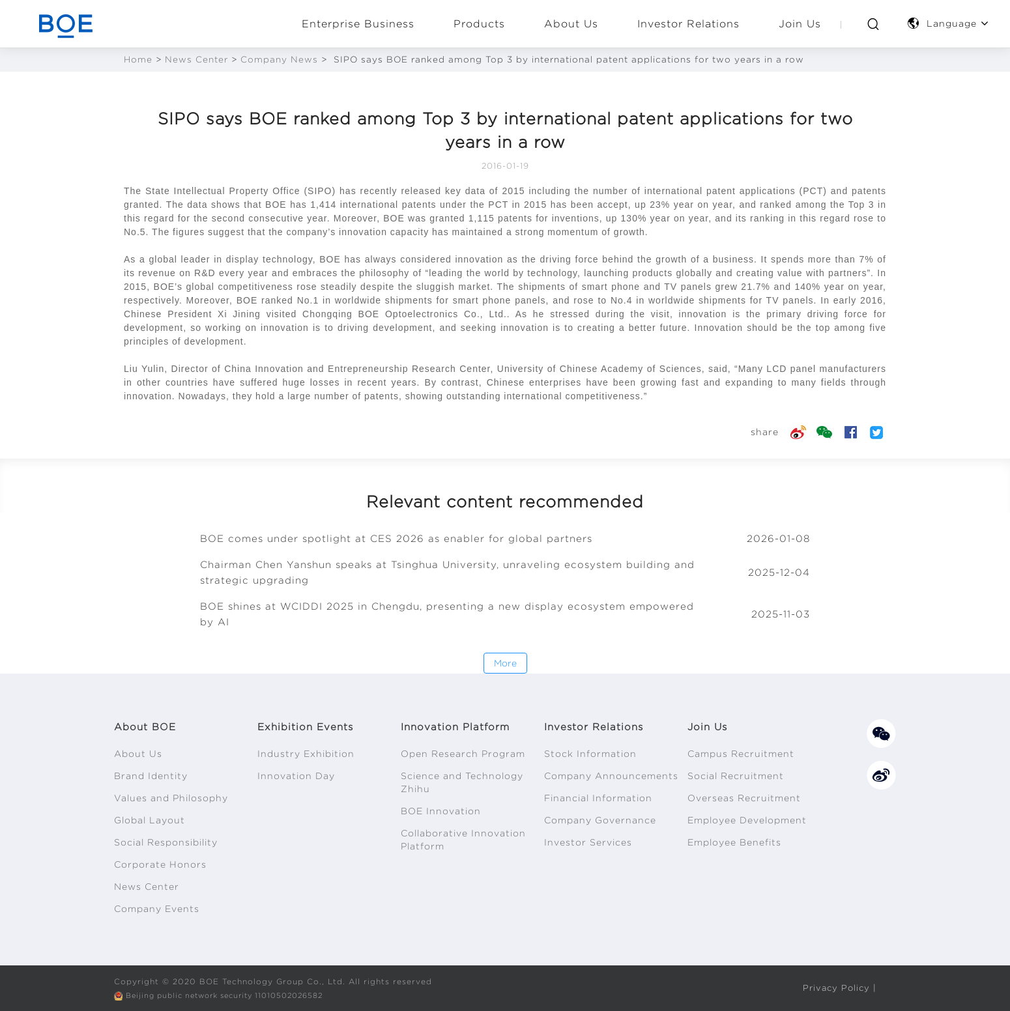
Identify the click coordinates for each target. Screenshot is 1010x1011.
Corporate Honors (160, 864)
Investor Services (588, 842)
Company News (279, 59)
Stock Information (590, 753)
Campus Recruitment (740, 753)
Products (479, 23)
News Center (196, 59)
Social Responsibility (166, 842)
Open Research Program (463, 753)
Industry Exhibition (305, 753)
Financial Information (598, 798)
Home (138, 59)
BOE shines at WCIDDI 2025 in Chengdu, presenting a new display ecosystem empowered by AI (447, 614)
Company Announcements (611, 776)
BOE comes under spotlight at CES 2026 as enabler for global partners (396, 539)
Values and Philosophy (171, 798)
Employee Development (747, 820)
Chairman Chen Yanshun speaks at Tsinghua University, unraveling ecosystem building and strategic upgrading (447, 573)
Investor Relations (688, 23)
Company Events (156, 909)
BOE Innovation (441, 811)
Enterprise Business (358, 23)
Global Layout (149, 820)
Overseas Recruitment (744, 798)
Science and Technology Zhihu (462, 782)
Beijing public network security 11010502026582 (234, 995)
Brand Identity (151, 776)
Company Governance (600, 820)
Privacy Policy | (838, 987)
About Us (571, 23)
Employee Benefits (734, 842)
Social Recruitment (735, 776)
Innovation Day (296, 776)
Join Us (800, 23)
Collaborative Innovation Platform (463, 839)
